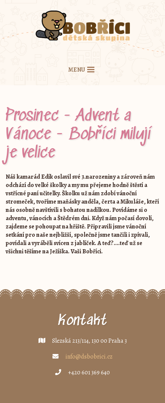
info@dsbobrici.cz (89, 356)
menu (76, 70)
